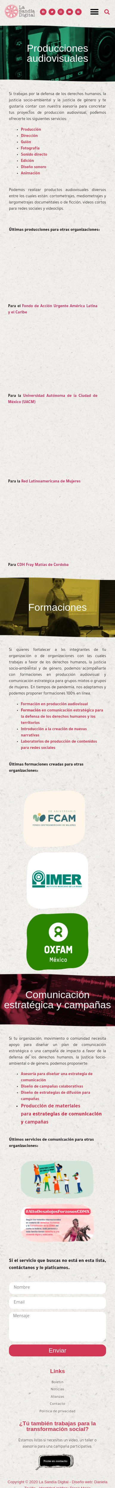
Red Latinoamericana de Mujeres (50, 482)
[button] (94, 12)
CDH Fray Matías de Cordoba (43, 565)
